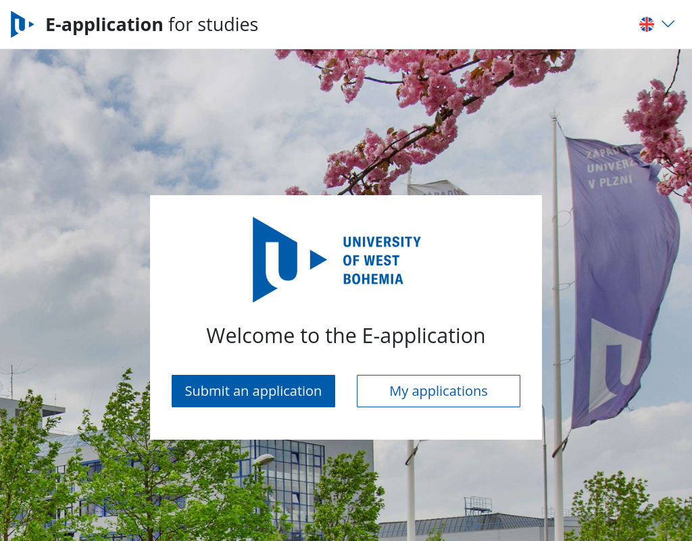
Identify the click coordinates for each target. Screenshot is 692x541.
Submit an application (253, 391)
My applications (438, 391)
